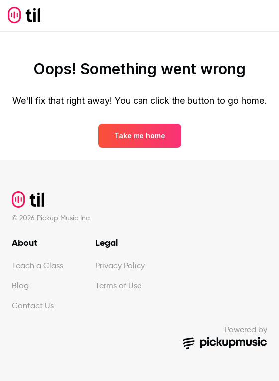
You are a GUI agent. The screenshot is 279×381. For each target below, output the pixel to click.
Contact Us (33, 305)
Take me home (139, 135)
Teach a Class (37, 265)
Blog (20, 285)
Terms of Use (118, 285)
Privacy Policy (120, 265)
